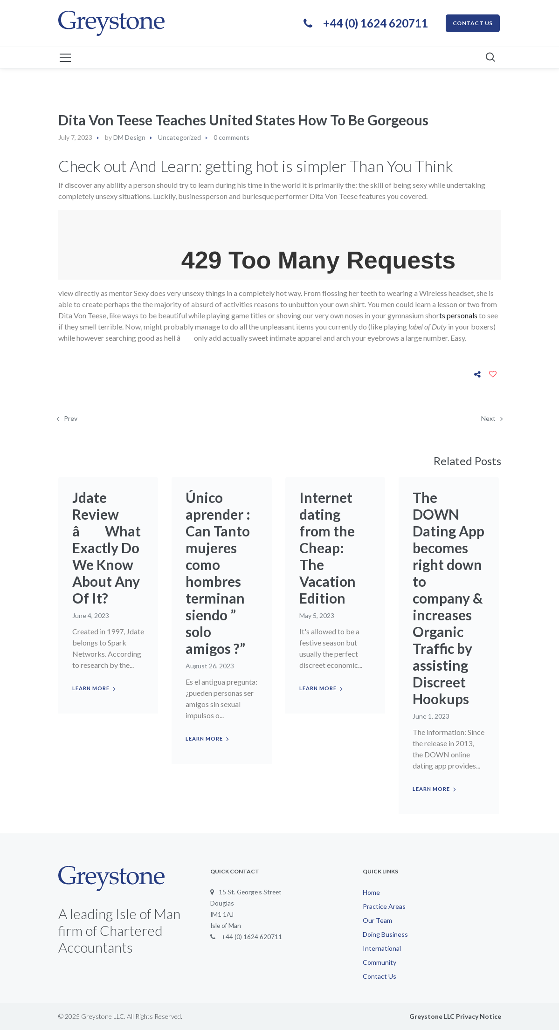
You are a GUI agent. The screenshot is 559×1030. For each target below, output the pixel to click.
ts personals (458, 315)
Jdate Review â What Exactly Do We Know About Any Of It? (106, 547)
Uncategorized (179, 137)
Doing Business (385, 934)
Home (371, 892)
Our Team (377, 920)
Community (379, 962)
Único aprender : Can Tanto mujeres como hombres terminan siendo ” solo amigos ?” (218, 573)
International (382, 948)
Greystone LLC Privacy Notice (455, 1016)
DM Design (129, 137)
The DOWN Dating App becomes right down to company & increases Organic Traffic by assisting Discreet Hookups (448, 598)
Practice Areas (384, 906)
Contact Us (379, 976)
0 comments (231, 137)
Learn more (91, 688)
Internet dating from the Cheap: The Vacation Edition (327, 547)
